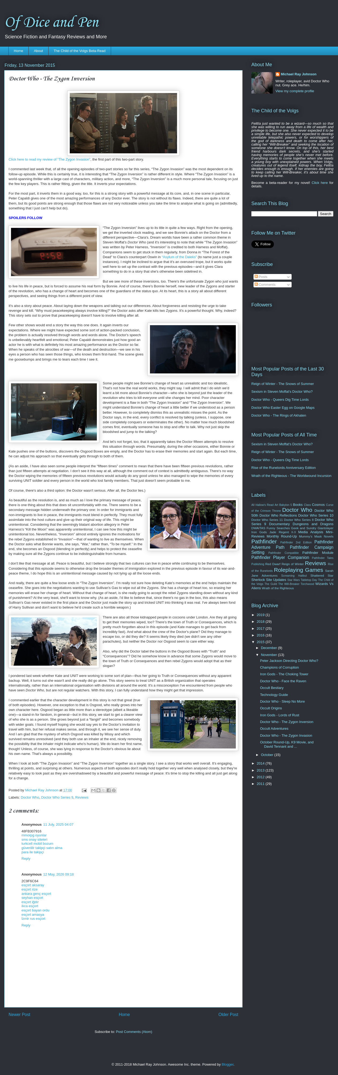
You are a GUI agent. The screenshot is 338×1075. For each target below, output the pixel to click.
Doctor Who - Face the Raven (283, 681)
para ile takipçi (32, 852)
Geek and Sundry (303, 528)
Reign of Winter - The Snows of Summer (282, 384)
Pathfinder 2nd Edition (296, 542)
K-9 (293, 532)
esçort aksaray (32, 885)
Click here (320, 183)
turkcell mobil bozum (37, 844)
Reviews (82, 797)
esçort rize (29, 889)
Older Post (228, 1014)
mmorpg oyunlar (34, 835)
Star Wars (293, 580)
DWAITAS (258, 528)
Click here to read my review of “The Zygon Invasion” (49, 159)
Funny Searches (278, 528)
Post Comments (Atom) (134, 1032)
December (269, 648)
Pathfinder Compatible (283, 552)
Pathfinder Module (317, 553)
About (38, 51)
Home (18, 51)
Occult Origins (271, 708)
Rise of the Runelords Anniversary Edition (283, 468)
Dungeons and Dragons (313, 524)
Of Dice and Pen (51, 22)
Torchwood (307, 584)
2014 (261, 763)
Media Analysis (310, 532)
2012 (261, 777)
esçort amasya (32, 915)
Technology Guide (274, 695)
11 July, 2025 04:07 (58, 824)
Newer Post (19, 1014)
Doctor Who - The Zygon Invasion (286, 735)
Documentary (279, 524)
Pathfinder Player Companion (280, 557)
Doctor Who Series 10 (315, 515)
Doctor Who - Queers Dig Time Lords (280, 400)
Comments (265, 285)
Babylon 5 (285, 504)
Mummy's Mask (310, 536)
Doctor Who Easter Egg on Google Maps (283, 408)
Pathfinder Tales (322, 558)
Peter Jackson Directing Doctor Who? (289, 661)
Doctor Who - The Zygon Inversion (286, 722)
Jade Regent (279, 532)
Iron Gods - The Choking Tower (284, 674)
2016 (261, 635)
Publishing (257, 564)
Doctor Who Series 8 (299, 519)
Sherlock (258, 580)
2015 (261, 642)
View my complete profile (294, 91)
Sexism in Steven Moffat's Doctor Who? (282, 392)
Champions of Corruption (279, 667)
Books (298, 505)
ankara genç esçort (36, 894)
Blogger (227, 1064)
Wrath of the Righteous (278, 588)
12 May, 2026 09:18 (58, 874)
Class (307, 504)
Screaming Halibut (294, 575)
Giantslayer (325, 528)
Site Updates (276, 580)
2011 (261, 784)
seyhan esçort (32, 898)
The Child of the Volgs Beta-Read (79, 51)
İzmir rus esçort (33, 919)
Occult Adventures (274, 728)
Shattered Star (321, 575)
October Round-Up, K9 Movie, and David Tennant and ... (286, 744)
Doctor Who (30, 797)
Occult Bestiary (271, 688)
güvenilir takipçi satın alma (41, 848)
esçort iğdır (30, 902)
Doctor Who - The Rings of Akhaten (278, 415)
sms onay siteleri (34, 839)
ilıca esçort (29, 906)
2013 (261, 770)
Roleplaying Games (298, 570)
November (269, 655)
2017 (261, 629)
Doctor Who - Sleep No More (282, 701)
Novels (328, 536)
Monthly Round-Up (282, 536)
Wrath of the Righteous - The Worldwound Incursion (291, 476)
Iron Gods (259, 532)
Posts (261, 277)
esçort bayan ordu (35, 910)
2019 (261, 615)
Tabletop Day (309, 580)
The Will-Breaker (288, 584)
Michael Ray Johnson (299, 74)
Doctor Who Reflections (278, 515)
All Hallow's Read (262, 504)
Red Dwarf (272, 564)
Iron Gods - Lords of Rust (279, 715)
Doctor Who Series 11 (267, 519)
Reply (25, 859)
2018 (261, 622)
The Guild (270, 584)
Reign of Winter (293, 564)
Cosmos (318, 505)
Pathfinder (264, 541)
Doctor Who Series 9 (57, 797)
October (267, 755)
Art (276, 504)
